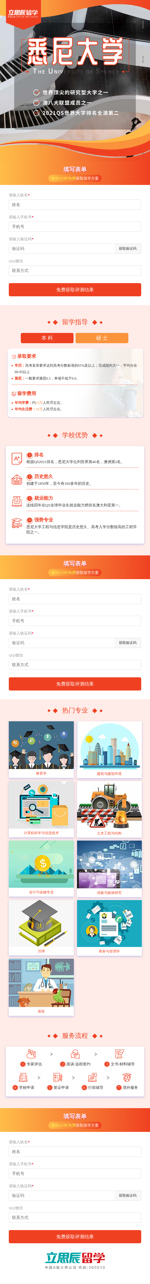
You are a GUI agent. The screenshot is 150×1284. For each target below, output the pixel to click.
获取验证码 (128, 248)
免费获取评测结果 (75, 289)
